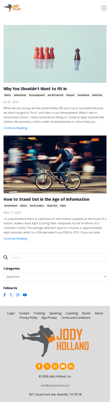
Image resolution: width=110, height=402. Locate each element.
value (63, 205)
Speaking (55, 313)
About (99, 313)
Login (11, 313)
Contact (24, 313)
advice (8, 95)
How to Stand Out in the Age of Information (46, 199)
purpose (70, 95)
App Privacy (49, 318)
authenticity (20, 95)
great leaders (37, 205)
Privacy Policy (28, 318)
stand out (97, 95)
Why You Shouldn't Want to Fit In (35, 88)
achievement (11, 205)
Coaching (72, 313)
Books (86, 313)
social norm (83, 95)
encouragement (37, 95)
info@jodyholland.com (55, 385)
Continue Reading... (16, 128)
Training (39, 313)
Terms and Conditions (75, 318)
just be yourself (55, 95)
